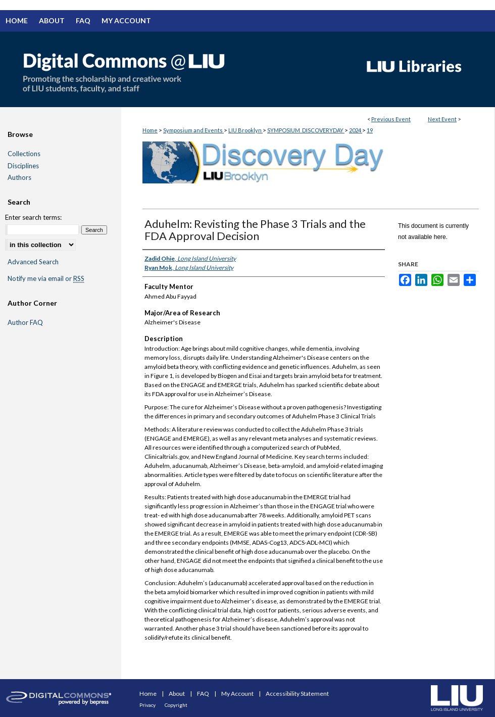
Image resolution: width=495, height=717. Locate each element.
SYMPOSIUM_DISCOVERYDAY (305, 130)
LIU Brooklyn (245, 130)
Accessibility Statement (297, 693)
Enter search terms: (33, 217)
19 (370, 130)
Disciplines (23, 166)
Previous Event (391, 119)
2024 (355, 130)
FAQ (203, 693)
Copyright (176, 705)
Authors (19, 177)
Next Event (442, 119)
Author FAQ (25, 322)
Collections (24, 154)
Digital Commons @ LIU (177, 69)
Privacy (148, 705)
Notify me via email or (46, 279)
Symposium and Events (193, 130)
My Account (238, 693)
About (177, 693)
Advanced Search (33, 262)
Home (150, 130)
